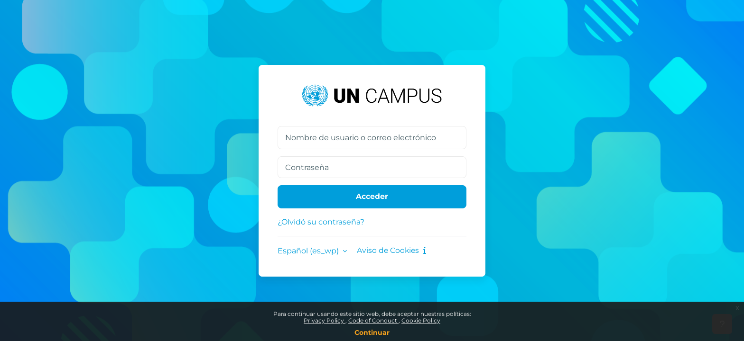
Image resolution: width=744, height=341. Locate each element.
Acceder (372, 196)
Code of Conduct (373, 320)
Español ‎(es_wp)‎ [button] (309, 250)
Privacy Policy (324, 320)
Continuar (372, 332)
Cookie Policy (420, 320)
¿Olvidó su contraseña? (321, 221)
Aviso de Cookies (392, 250)
